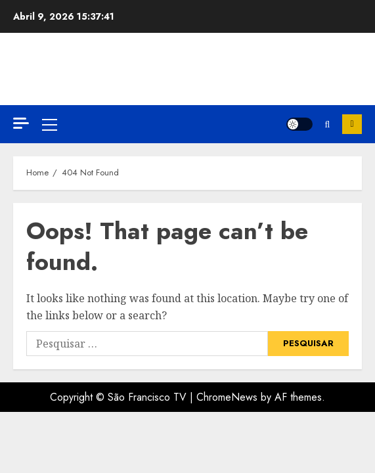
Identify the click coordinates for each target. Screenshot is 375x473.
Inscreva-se (352, 124)
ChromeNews (226, 397)
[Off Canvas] (21, 123)
